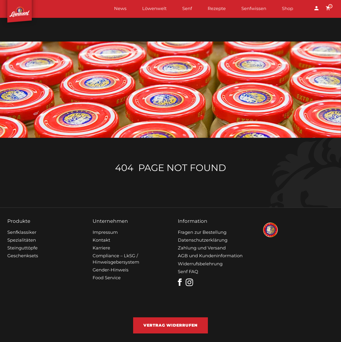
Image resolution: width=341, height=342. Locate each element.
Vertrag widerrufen (170, 325)
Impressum (105, 232)
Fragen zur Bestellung (202, 232)
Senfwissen (253, 8)
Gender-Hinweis (110, 270)
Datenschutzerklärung (202, 240)
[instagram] (189, 282)
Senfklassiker (21, 232)
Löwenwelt (154, 8)
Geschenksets (22, 255)
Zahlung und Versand (202, 248)
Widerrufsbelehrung (200, 264)
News (120, 8)
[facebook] (180, 282)
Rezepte (217, 8)
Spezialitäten (21, 240)
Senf (187, 8)
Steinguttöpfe (22, 248)
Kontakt (101, 240)
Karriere (101, 248)
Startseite (19, 9)
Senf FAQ (188, 271)
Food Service (107, 277)
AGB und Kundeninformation (210, 255)
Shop (287, 8)
